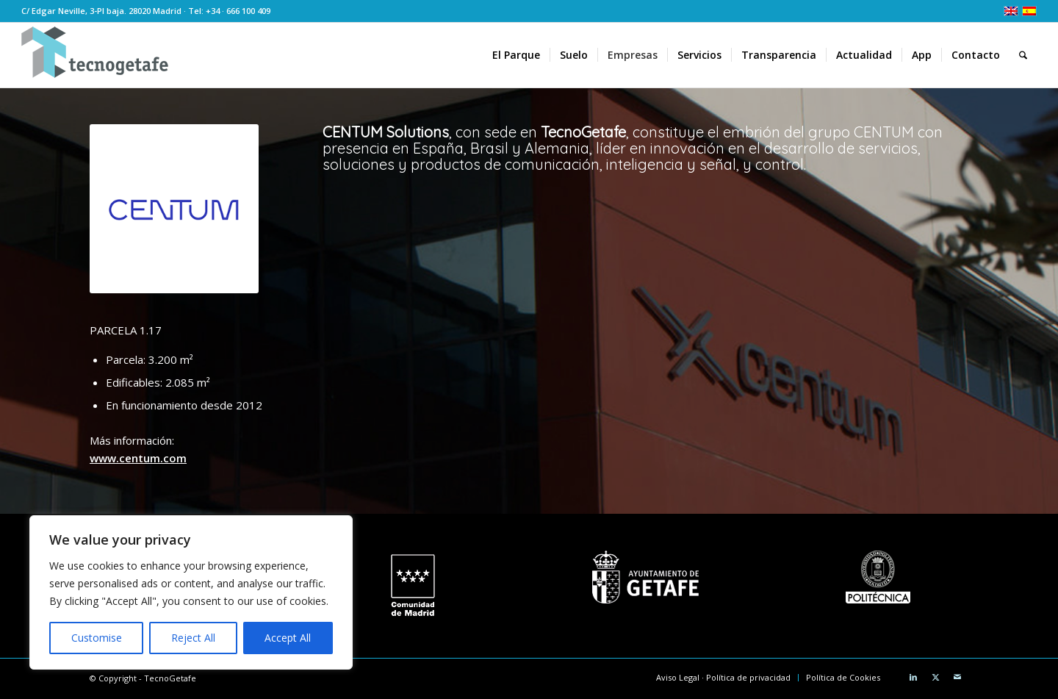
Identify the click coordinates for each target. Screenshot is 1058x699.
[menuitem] (516, 55)
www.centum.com (138, 458)
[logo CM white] (412, 586)
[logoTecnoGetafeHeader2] (94, 55)
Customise (96, 638)
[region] (191, 592)
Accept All (287, 638)
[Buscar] (1023, 55)
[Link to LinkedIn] (913, 677)
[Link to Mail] (957, 677)
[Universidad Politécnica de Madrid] (878, 577)
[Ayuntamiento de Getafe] (645, 577)
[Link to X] (935, 677)
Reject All (193, 638)
